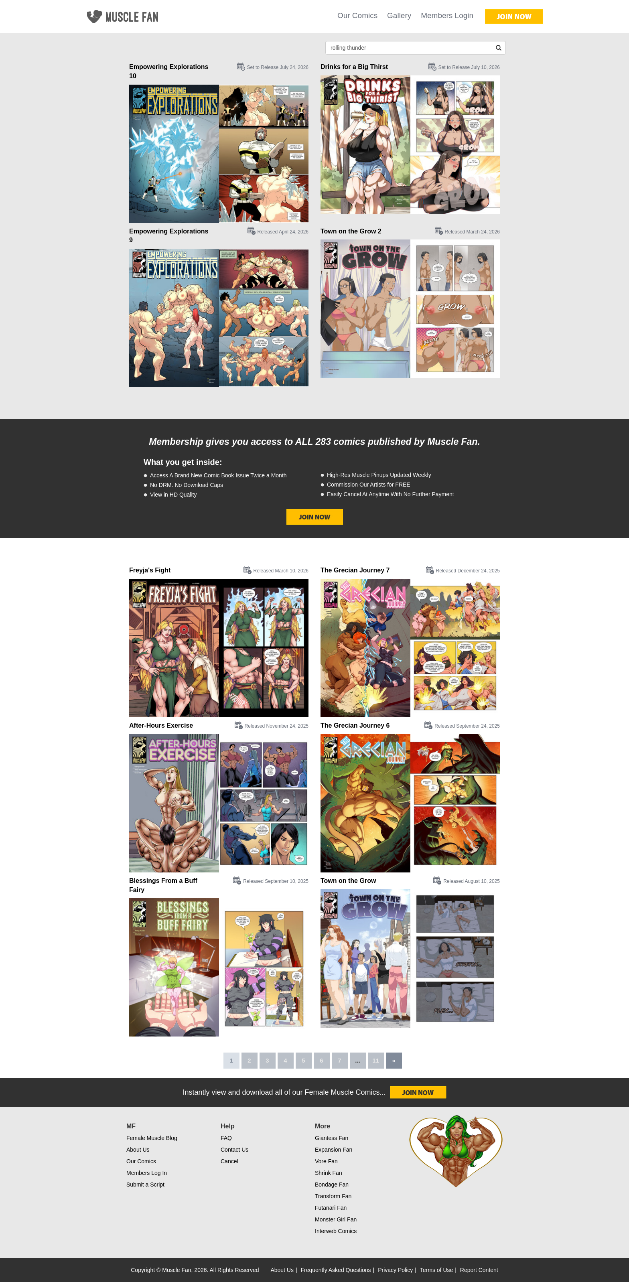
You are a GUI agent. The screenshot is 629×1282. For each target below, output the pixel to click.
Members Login (447, 15)
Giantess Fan (331, 1138)
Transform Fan (333, 1196)
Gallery (399, 15)
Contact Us (234, 1149)
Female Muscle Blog (151, 1138)
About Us (138, 1149)
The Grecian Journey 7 (355, 570)
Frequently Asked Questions (336, 1270)
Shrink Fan (328, 1173)
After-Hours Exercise (161, 725)
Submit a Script (145, 1184)
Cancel (229, 1161)
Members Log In (146, 1173)
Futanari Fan (331, 1208)
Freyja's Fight (149, 570)
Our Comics (357, 15)
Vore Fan (326, 1161)
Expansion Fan (333, 1149)
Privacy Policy (395, 1270)
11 (375, 1060)
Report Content (479, 1270)
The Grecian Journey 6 (355, 725)
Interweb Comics (336, 1231)
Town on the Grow (348, 880)
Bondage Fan (332, 1184)
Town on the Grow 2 (351, 231)
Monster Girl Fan (336, 1219)
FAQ (226, 1138)
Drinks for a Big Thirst (354, 66)
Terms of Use (436, 1270)
